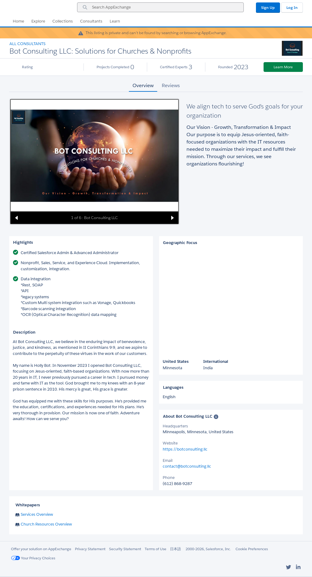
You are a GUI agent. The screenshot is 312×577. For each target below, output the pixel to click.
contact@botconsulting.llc (187, 466)
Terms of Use (155, 548)
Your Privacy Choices (33, 558)
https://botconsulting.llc (185, 449)
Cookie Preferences (252, 548)
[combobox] (160, 7)
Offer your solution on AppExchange (41, 548)
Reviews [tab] (171, 85)
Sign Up (268, 7)
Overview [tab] (143, 85)
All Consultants (27, 43)
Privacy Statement (90, 548)
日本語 (175, 548)
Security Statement (125, 548)
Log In (292, 7)
